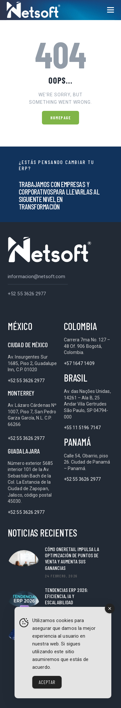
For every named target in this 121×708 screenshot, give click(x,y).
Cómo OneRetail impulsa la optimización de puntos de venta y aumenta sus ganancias (72, 558)
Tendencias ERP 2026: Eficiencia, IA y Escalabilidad (66, 596)
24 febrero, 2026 (61, 575)
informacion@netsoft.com (36, 276)
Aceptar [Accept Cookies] (47, 682)
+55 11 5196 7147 (82, 427)
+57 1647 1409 (79, 363)
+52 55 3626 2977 (27, 294)
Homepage (60, 117)
